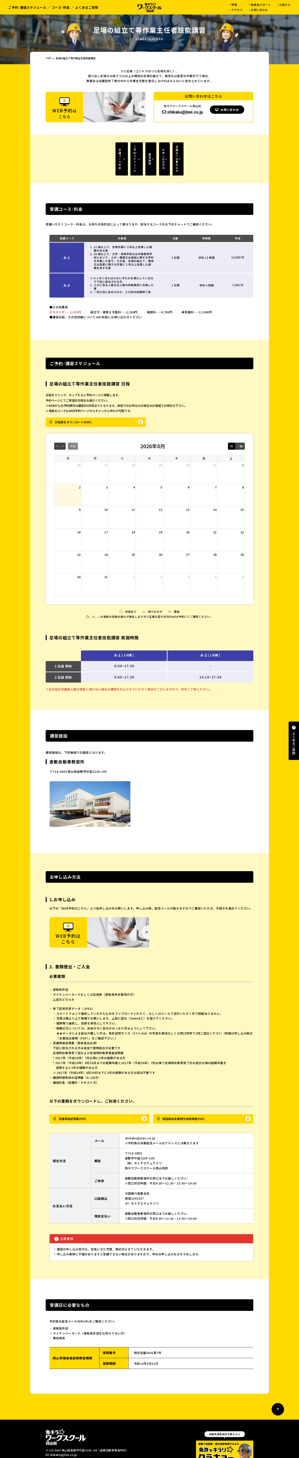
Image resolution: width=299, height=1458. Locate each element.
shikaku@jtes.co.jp (182, 112)
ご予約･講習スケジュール (27, 7)
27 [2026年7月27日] (106, 440)
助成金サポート (261, 5)
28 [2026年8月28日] (215, 530)
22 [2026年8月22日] (242, 508)
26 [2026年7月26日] (79, 440)
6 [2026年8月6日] (188, 463)
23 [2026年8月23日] (79, 530)
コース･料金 (61, 7)
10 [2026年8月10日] (106, 485)
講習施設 (138, 147)
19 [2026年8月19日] (160, 508)
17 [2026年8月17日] (106, 508)
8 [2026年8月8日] (243, 463)
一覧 (240, 422)
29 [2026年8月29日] (242, 530)
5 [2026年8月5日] (161, 463)
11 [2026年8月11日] (133, 485)
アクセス (237, 10)
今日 (73, 422)
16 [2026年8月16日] (79, 508)
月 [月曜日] (95, 434)
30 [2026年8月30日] (79, 553)
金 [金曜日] (203, 434)
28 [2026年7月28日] (133, 440)
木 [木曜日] (176, 434)
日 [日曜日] (67, 434)
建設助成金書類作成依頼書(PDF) (183, 1094)
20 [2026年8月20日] (187, 508)
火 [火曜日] (122, 434)
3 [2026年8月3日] (107, 463)
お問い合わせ (259, 10)
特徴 (234, 5)
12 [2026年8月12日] (160, 485)
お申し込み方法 (185, 147)
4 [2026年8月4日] (134, 463)
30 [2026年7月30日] (187, 440)
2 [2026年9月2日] (161, 553)
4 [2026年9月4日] (216, 553)
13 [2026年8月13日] (187, 485)
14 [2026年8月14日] (215, 485)
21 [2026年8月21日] (215, 508)
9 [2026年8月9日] (80, 485)
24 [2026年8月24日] (106, 530)
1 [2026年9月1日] (134, 553)
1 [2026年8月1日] (243, 440)
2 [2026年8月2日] (80, 463)
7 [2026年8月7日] (216, 463)
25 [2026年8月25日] (133, 530)
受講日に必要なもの (230, 147)
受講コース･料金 (59, 147)
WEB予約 (65, 1443)
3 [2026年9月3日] (188, 553)
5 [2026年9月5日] (243, 553)
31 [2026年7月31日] (215, 440)
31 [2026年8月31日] (106, 553)
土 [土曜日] (231, 434)
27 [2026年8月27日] (187, 530)
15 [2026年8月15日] (242, 485)
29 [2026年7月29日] (160, 440)
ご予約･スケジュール (104, 147)
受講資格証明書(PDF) (72, 1094)
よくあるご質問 (86, 7)
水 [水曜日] (149, 434)
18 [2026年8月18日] (133, 508)
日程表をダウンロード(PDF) (73, 398)
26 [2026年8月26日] (160, 530)
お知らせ (285, 5)
